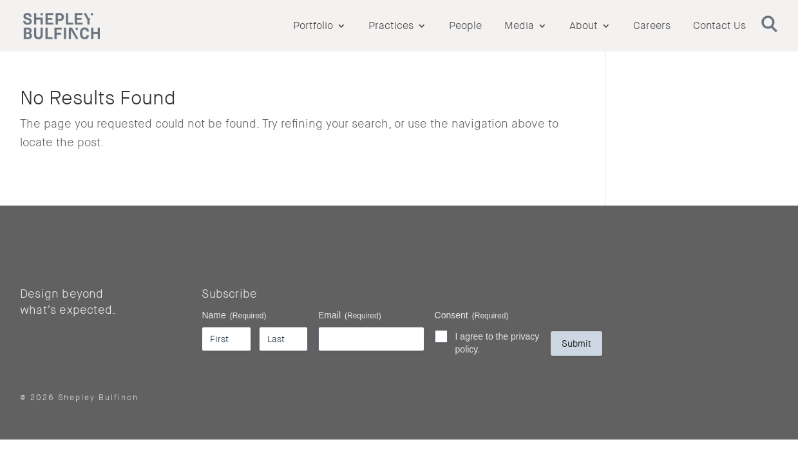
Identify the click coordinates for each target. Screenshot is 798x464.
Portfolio (313, 26)
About (583, 26)
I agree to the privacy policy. (497, 342)
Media (519, 26)
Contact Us (719, 26)
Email (349, 316)
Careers (651, 26)
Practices (390, 26)
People (465, 26)
